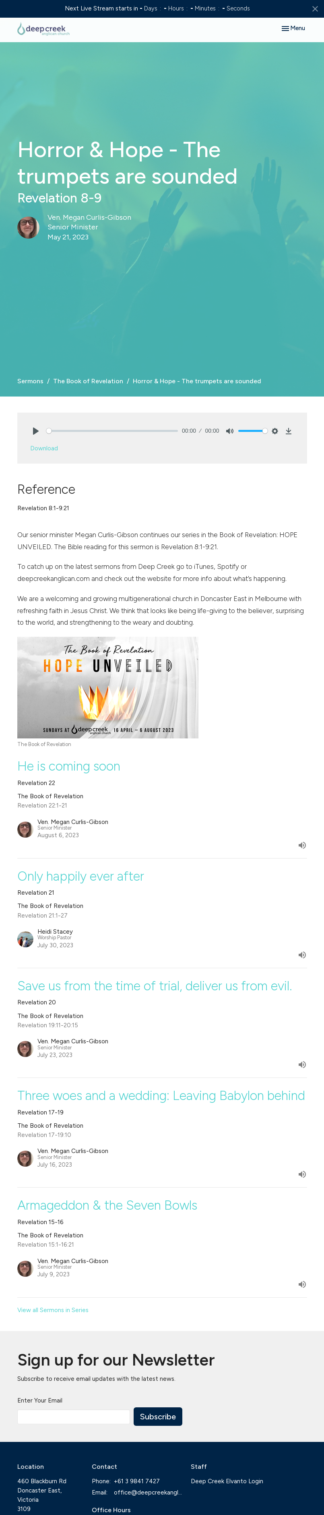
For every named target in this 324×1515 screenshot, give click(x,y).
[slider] (112, 431)
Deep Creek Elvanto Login (227, 1481)
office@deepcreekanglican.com (148, 1492)
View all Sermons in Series (53, 1310)
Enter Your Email (39, 1400)
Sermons (30, 381)
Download (44, 448)
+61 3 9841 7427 (137, 1481)
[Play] (35, 431)
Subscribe (158, 1416)
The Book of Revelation (88, 381)
